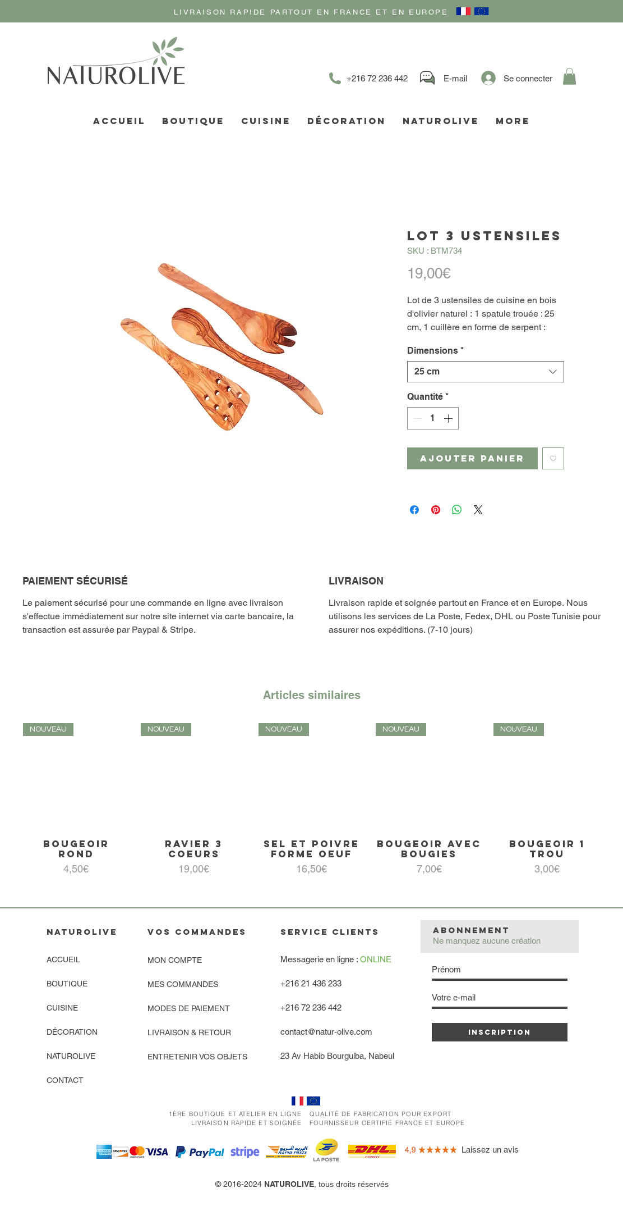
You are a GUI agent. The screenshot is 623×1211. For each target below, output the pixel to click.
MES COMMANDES (182, 984)
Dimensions (435, 350)
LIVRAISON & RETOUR (189, 1032)
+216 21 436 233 (311, 983)
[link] (569, 76)
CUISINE (62, 1007)
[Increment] (449, 418)
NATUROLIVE (71, 1056)
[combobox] (485, 371)
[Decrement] (416, 418)
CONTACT (65, 1080)
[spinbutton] (432, 418)
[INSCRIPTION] (499, 1032)
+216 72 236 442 (311, 1007)
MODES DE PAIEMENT (188, 1008)
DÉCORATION (72, 1031)
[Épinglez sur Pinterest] (435, 510)
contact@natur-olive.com (326, 1031)
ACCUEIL (63, 959)
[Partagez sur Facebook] (414, 510)
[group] (311, 803)
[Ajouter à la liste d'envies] (553, 458)
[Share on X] (478, 510)
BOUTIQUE (67, 983)
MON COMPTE (174, 960)
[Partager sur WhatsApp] (457, 510)
